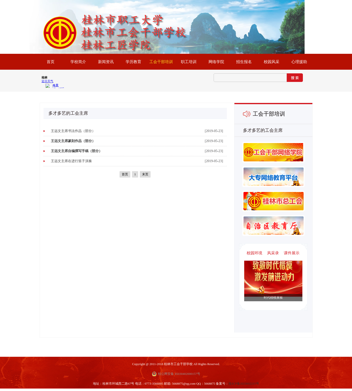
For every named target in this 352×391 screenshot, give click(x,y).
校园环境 (254, 253)
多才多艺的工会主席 (263, 130)
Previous (278, 286)
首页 (125, 174)
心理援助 (299, 62)
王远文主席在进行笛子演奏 (71, 161)
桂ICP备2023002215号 (244, 383)
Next (268, 286)
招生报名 (244, 62)
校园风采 (271, 62)
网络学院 (216, 62)
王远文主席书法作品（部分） (73, 131)
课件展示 (291, 253)
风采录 (273, 253)
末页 (145, 174)
